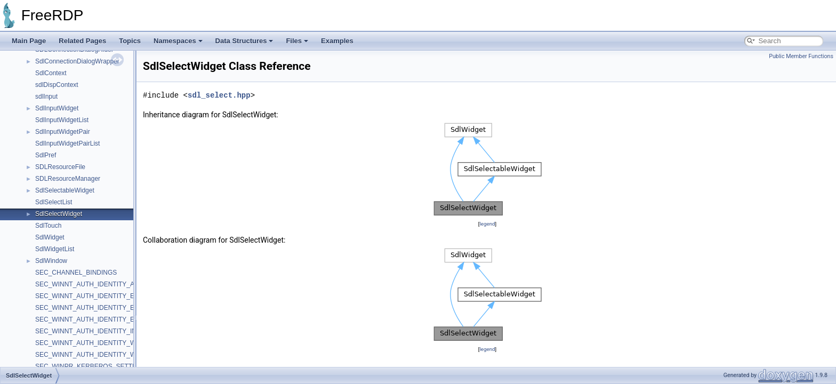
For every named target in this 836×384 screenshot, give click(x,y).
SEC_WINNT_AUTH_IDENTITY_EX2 (88, 296)
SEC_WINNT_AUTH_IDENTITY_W (85, 343)
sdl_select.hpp (219, 95)
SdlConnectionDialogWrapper (77, 61)
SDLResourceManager (67, 178)
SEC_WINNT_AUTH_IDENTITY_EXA (89, 307)
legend (487, 224)
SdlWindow (51, 261)
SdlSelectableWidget (64, 190)
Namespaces (178, 41)
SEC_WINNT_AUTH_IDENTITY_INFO (90, 331)
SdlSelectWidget (58, 214)
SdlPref (45, 155)
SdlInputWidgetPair (62, 131)
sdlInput (46, 96)
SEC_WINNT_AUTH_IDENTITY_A (84, 284)
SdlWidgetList (54, 249)
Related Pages (82, 41)
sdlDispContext (56, 85)
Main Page (29, 41)
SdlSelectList (53, 202)
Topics (130, 41)
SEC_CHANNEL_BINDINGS (76, 272)
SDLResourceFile (60, 167)
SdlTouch (48, 225)
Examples (337, 41)
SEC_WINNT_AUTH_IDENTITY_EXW (89, 319)
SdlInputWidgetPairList (67, 143)
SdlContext (51, 73)
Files (297, 41)
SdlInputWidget (56, 108)
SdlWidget (50, 237)
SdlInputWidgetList (62, 120)
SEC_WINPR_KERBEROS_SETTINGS (91, 366)
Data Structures (244, 41)
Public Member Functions (801, 56)
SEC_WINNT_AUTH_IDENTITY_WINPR (93, 354)
